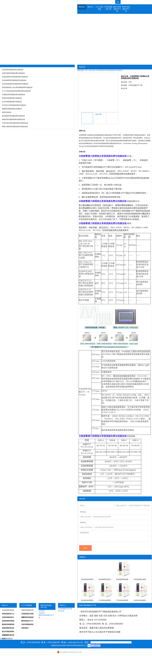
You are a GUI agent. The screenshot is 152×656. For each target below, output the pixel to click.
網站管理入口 (82, 645)
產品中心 (91, 7)
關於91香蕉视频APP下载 (117, 9)
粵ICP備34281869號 (70, 645)
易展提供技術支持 (57, 645)
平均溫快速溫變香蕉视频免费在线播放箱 (123, 600)
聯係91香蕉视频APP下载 (126, 9)
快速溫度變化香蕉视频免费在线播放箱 (109, 70)
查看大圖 (98, 114)
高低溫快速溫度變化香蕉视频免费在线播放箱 (88, 579)
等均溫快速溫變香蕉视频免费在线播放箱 (106, 600)
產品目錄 (92, 70)
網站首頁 (82, 7)
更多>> (2, 638)
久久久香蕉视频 (99, 8)
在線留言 (42, 613)
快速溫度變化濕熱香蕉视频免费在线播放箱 (141, 579)
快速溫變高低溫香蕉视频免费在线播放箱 (106, 579)
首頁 (85, 70)
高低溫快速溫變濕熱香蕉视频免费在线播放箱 (88, 600)
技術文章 (61, 611)
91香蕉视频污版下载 (108, 8)
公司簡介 (42, 611)
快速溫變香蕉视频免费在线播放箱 (123, 579)
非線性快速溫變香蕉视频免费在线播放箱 (141, 600)
